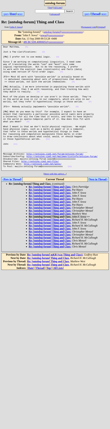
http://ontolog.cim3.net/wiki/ (42, 187)
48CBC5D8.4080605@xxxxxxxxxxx (43, 42)
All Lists (58, 7)
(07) (90, 113)
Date (13, 13)
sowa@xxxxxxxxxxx (51, 35)
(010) (48, 158)
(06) (38, 101)
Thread (95, 13)
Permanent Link (89, 27)
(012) (70, 191)
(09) (27, 137)
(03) (57, 59)
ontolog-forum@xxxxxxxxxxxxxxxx (63, 32)
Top (50, 7)
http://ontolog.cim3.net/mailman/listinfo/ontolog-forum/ (62, 178)
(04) (61, 77)
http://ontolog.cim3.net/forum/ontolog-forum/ (54, 175)
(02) (43, 53)
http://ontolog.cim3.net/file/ (40, 184)
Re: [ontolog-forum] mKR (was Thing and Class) (55, 279)
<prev (6, 13)
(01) (26, 47)
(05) (73, 89)
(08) (77, 119)
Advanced (54, 14)
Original (101, 27)
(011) (15, 164)
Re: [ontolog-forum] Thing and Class (50, 211)
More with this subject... (55, 198)
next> (20, 13)
